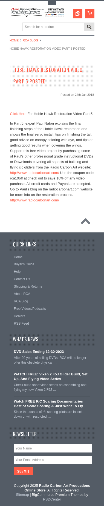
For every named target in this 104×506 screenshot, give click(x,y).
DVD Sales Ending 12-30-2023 (39, 352)
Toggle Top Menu (52, 3)
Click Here (18, 114)
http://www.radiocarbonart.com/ (34, 173)
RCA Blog (30, 40)
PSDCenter (52, 499)
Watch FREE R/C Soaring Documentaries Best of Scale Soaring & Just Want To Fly (48, 403)
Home (14, 40)
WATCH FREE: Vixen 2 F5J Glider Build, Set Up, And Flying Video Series (51, 376)
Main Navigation (14, 27)
